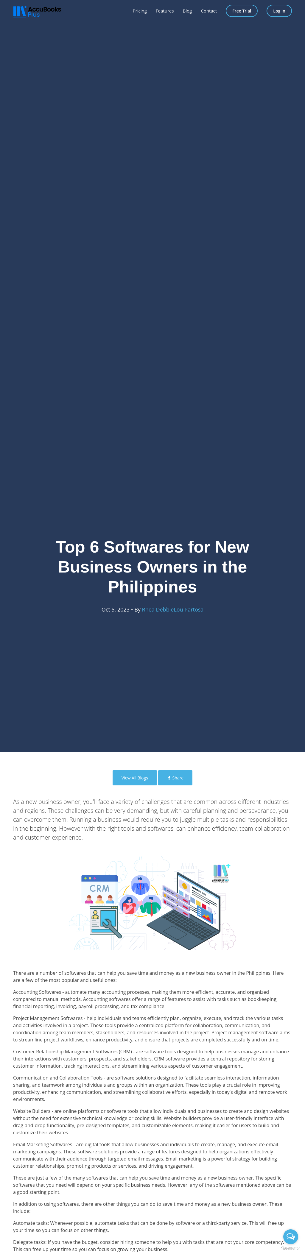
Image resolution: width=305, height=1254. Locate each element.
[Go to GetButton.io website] (290, 1248)
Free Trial (241, 11)
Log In (279, 11)
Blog (187, 11)
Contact (209, 11)
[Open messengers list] (290, 1236)
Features (165, 11)
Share (175, 778)
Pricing (140, 11)
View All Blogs (135, 778)
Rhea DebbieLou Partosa (173, 609)
